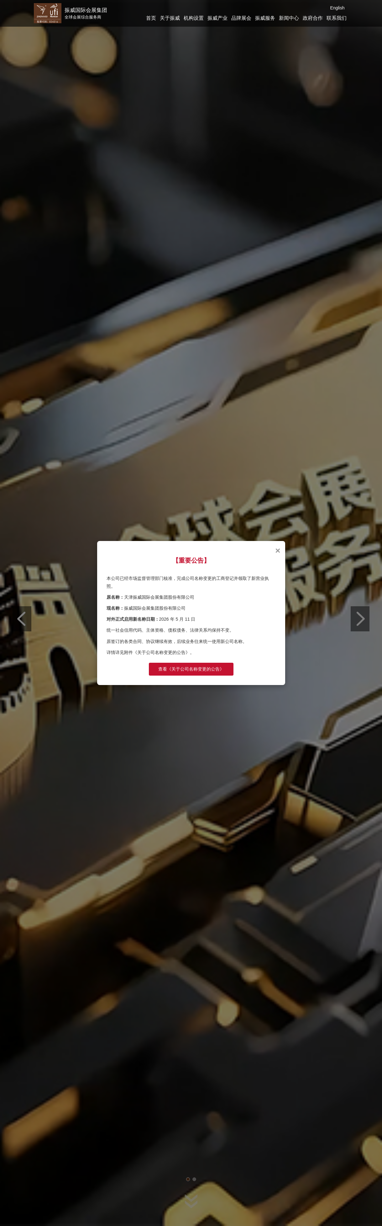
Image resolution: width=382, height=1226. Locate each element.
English (337, 7)
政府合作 (313, 18)
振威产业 (217, 18)
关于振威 (170, 18)
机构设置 (194, 18)
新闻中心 (289, 18)
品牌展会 (241, 18)
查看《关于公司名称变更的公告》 (191, 669)
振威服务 (265, 18)
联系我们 (337, 18)
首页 (151, 18)
